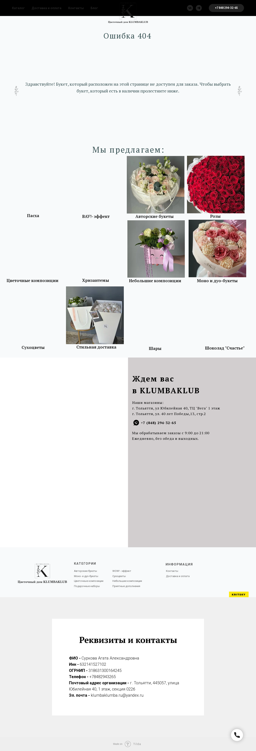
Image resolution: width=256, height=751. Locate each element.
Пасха (33, 215)
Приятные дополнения (126, 586)
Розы (215, 216)
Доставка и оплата (46, 8)
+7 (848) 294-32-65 (158, 422)
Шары (155, 348)
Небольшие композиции (155, 280)
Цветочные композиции (32, 280)
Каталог (18, 8)
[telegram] (199, 8)
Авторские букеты (154, 216)
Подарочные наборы (87, 586)
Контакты (76, 8)
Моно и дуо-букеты (217, 280)
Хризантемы (95, 280)
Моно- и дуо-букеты (86, 576)
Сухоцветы (33, 347)
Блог (94, 8)
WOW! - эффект (121, 570)
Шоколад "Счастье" (225, 348)
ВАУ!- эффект (96, 216)
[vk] (190, 8)
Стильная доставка (96, 347)
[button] (226, 8)
